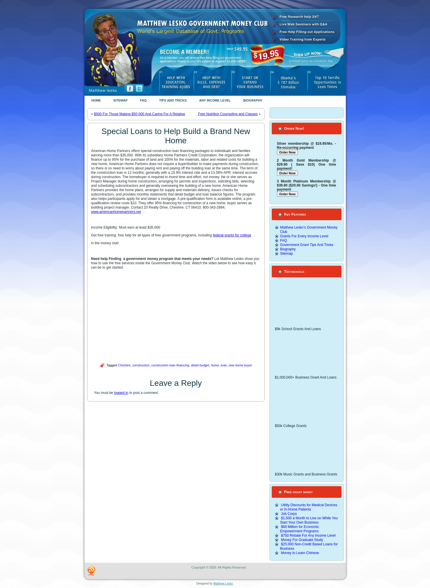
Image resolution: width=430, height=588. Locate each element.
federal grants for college (232, 235)
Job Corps (289, 514)
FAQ (143, 100)
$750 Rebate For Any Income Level (308, 535)
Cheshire (124, 365)
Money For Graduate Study (302, 540)
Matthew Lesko (223, 583)
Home (96, 100)
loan (224, 365)
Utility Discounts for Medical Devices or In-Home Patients (308, 507)
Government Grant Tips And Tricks (306, 245)
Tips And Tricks (173, 100)
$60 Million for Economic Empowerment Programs (299, 529)
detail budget (200, 365)
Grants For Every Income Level (304, 236)
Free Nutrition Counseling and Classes (228, 114)
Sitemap (121, 100)
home (215, 365)
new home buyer (240, 365)
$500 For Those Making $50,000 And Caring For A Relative (139, 114)
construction (141, 365)
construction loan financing (170, 365)
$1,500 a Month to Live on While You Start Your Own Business (309, 520)
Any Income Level (215, 100)
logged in (121, 393)
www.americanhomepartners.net (116, 212)
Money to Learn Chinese (300, 553)
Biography (253, 100)
